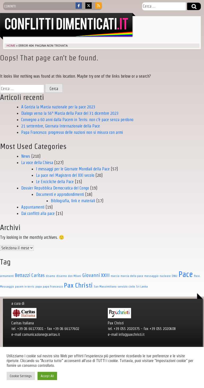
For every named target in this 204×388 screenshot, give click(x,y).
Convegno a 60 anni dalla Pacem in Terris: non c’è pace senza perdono (77, 119)
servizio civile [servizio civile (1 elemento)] (126, 286)
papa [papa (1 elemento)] (38, 286)
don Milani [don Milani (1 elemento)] (74, 275)
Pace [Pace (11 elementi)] (185, 274)
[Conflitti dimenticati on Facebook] (79, 5)
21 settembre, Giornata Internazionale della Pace (60, 126)
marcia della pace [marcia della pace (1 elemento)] (131, 275)
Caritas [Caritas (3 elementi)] (38, 275)
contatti (10, 6)
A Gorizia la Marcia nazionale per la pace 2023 (58, 107)
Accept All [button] (47, 376)
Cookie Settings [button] (21, 376)
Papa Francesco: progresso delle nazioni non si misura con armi (72, 132)
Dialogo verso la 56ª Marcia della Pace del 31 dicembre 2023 (70, 113)
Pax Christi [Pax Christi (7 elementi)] (78, 285)
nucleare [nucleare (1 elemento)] (165, 275)
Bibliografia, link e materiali (73, 201)
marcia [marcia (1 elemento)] (115, 275)
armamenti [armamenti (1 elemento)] (7, 275)
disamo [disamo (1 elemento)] (50, 275)
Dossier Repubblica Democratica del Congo (55, 188)
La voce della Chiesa (37, 162)
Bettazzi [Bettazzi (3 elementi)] (22, 275)
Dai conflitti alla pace (38, 213)
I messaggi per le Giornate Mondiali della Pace (73, 169)
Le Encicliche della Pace (55, 181)
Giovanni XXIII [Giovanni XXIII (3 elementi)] (96, 275)
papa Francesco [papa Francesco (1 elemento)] (53, 286)
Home (11, 45)
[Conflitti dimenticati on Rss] (98, 5)
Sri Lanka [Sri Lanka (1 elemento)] (142, 286)
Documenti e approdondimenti (60, 194)
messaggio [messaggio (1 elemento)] (151, 275)
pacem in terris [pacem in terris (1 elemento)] (24, 286)
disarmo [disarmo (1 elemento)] (61, 275)
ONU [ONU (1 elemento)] (174, 275)
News (25, 156)
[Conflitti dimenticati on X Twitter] (88, 5)
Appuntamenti (32, 207)
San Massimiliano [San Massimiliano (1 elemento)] (105, 286)
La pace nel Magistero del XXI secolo (65, 175)
